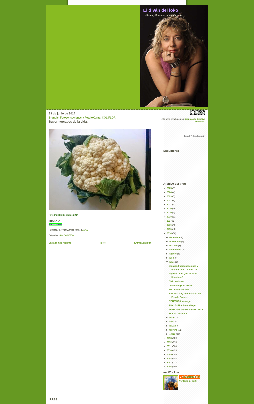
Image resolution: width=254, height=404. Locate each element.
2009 (169, 354)
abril (172, 321)
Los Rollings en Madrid (181, 285)
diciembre (174, 237)
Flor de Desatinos (178, 313)
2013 (169, 338)
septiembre (175, 249)
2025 (169, 188)
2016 (169, 225)
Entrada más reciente (60, 243)
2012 (169, 342)
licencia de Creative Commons (194, 120)
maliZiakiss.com (191, 377)
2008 (169, 358)
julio (171, 258)
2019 (169, 212)
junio (172, 262)
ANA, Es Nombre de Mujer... (183, 305)
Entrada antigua (142, 243)
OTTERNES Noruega (179, 301)
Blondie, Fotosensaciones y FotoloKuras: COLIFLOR (82, 117)
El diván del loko (160, 10)
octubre (173, 245)
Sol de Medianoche (179, 289)
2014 (169, 233)
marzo (172, 325)
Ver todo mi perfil (188, 381)
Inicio (103, 243)
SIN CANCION (66, 235)
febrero (173, 330)
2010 (169, 350)
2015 (169, 229)
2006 (169, 366)
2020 (169, 208)
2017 (169, 221)
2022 (169, 200)
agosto (173, 253)
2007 (169, 362)
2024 (169, 192)
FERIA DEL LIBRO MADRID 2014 (186, 309)
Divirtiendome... (177, 281)
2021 (169, 204)
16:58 (85, 230)
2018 (169, 216)
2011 (169, 346)
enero (172, 334)
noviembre (175, 241)
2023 (169, 196)
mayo (172, 317)
